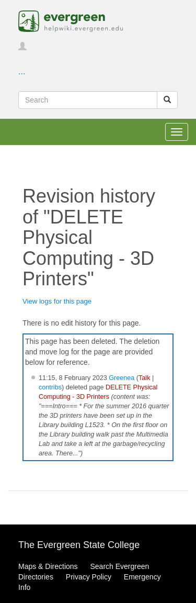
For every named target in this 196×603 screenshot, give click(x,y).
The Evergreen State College (79, 545)
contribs (50, 387)
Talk (144, 378)
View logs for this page (56, 301)
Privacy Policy (88, 577)
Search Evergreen (119, 566)
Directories (35, 577)
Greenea (121, 378)
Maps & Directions (48, 566)
